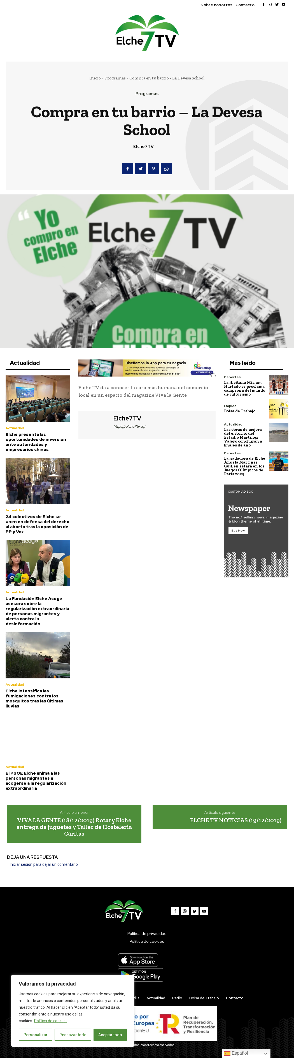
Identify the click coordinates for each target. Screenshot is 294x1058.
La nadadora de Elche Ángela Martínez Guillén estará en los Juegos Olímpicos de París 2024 (244, 466)
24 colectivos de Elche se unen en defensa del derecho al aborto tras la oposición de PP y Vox (37, 524)
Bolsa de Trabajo (239, 411)
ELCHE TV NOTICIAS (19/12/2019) (235, 820)
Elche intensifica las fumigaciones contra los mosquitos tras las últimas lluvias (34, 698)
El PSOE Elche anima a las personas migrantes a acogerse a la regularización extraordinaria (36, 780)
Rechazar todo (73, 1035)
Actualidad (15, 428)
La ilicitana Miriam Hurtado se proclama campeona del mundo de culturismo (244, 388)
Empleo (230, 406)
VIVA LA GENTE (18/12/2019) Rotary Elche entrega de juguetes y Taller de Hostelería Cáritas (74, 826)
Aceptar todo (110, 1035)
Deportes (232, 377)
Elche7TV (143, 146)
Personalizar (36, 1035)
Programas (115, 78)
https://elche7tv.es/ (129, 426)
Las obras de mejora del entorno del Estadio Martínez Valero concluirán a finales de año (243, 437)
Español (236, 1053)
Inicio (95, 78)
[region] (72, 1011)
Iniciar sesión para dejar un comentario (44, 864)
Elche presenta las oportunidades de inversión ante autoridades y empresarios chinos (36, 442)
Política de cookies (50, 1021)
